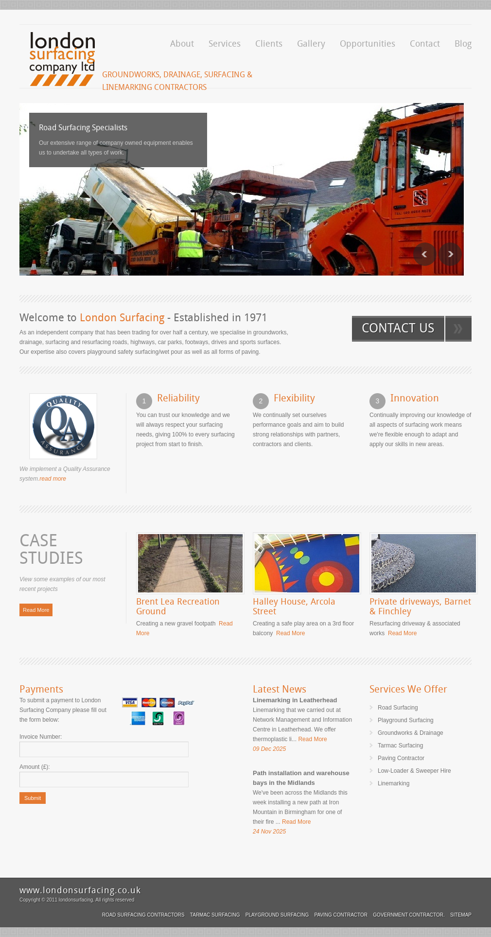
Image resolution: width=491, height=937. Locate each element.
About (182, 43)
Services (225, 43)
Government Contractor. (408, 915)
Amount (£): (34, 766)
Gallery (311, 43)
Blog (463, 43)
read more (52, 478)
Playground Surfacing (277, 915)
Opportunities (367, 43)
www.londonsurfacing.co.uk (80, 890)
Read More (36, 610)
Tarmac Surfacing (215, 915)
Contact (425, 43)
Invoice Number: (40, 736)
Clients (268, 43)
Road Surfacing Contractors (143, 915)
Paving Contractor (341, 915)
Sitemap (461, 915)
